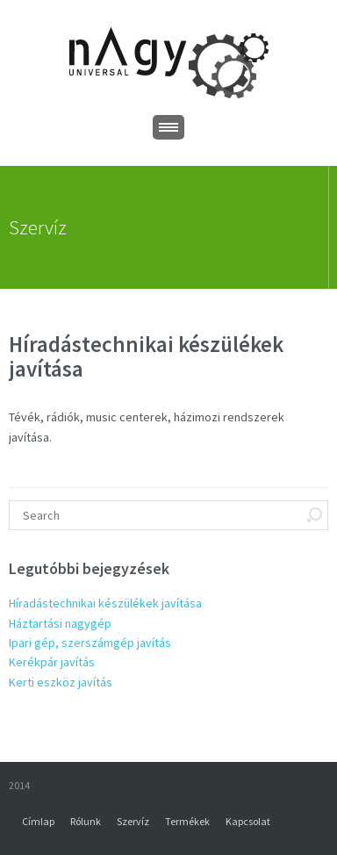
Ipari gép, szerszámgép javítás (90, 642)
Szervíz (133, 821)
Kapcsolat (248, 821)
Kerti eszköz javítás (60, 682)
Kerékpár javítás (52, 662)
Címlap (38, 821)
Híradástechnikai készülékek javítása (105, 603)
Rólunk (85, 821)
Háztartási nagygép (60, 623)
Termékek (187, 821)
